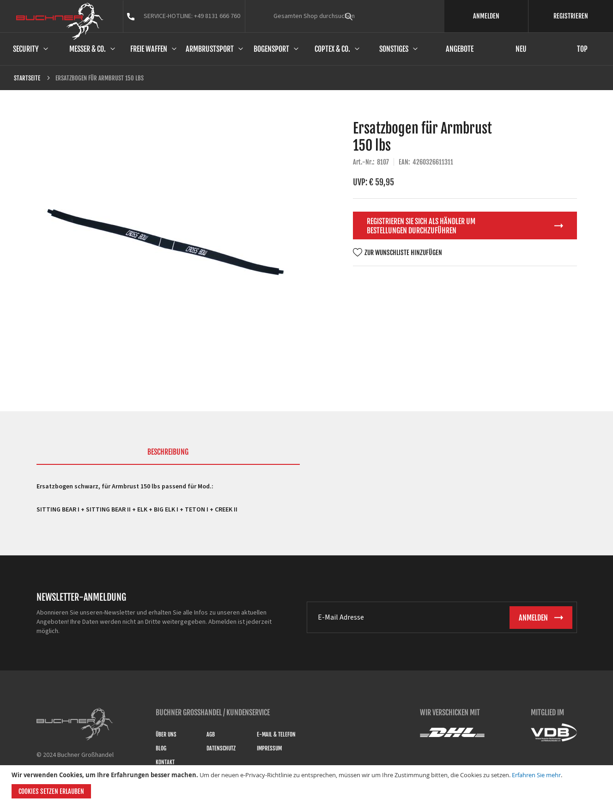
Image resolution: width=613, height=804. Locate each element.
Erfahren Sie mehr (536, 775)
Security (26, 49)
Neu (521, 49)
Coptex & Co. (332, 49)
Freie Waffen (148, 49)
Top (582, 49)
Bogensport (271, 49)
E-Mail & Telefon (276, 734)
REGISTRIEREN (570, 16)
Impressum (269, 748)
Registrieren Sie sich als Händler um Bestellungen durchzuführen (421, 226)
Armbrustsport (210, 49)
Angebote (459, 49)
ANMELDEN (486, 16)
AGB (210, 734)
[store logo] (59, 21)
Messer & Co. (87, 49)
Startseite (27, 78)
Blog (161, 748)
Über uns (166, 734)
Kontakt (165, 762)
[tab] (168, 456)
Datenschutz (221, 748)
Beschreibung (167, 452)
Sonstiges (393, 49)
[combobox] (365, 16)
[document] (308, 784)
